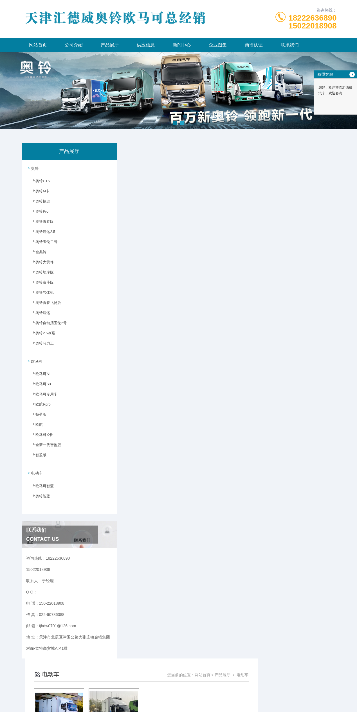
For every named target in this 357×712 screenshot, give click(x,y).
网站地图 (179, 703)
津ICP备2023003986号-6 (220, 685)
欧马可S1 (40, 373)
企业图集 (218, 45)
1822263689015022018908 (312, 22)
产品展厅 (110, 45)
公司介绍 (74, 45)
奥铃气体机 (41, 294)
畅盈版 (38, 414)
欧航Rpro (40, 404)
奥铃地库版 (41, 273)
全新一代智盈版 (45, 444)
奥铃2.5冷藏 (42, 334)
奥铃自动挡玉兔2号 (47, 324)
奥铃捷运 (40, 202)
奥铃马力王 (41, 344)
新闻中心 (182, 45)
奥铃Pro (39, 213)
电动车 (36, 469)
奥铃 (35, 167)
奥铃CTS (40, 182)
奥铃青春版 (41, 223)
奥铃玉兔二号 (43, 243)
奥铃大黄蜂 (41, 263)
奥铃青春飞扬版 (45, 304)
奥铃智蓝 (40, 494)
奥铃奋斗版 (41, 284)
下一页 (237, 241)
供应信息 (146, 45)
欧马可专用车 (43, 394)
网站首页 (38, 45)
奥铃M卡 (39, 192)
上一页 (204, 241)
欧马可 (36, 359)
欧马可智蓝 (41, 484)
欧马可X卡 (41, 434)
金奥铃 (38, 253)
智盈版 (38, 455)
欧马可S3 (40, 384)
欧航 (36, 424)
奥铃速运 (40, 314)
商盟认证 (254, 45)
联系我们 (290, 45)
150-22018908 (119, 676)
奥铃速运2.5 (42, 233)
